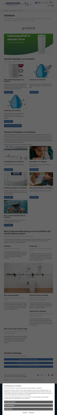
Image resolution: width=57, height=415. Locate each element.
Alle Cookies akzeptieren (10, 402)
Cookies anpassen (9, 409)
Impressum (25, 412)
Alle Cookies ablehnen (9, 405)
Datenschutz (31, 412)
